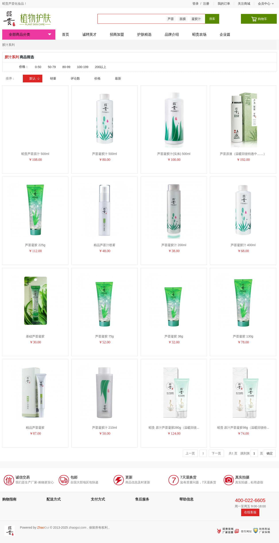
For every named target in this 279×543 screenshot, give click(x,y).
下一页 (216, 453)
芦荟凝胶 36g (174, 336)
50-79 (52, 67)
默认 (34, 78)
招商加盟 (117, 34)
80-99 (66, 67)
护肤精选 (144, 34)
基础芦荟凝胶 (35, 336)
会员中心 (266, 3)
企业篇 (225, 34)
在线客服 (250, 512)
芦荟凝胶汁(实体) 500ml (173, 154)
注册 (206, 3)
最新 (118, 78)
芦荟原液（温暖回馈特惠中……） (243, 154)
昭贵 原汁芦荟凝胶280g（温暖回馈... (174, 427)
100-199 (82, 67)
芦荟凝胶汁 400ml (243, 245)
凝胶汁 (196, 19)
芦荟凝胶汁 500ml (104, 154)
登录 (195, 3)
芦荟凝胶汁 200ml (173, 245)
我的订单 (224, 3)
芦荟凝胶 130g (243, 336)
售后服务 (142, 499)
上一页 (190, 453)
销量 (53, 78)
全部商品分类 (30, 34)
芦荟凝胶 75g (104, 336)
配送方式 (53, 499)
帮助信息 (186, 499)
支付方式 (98, 499)
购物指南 (9, 499)
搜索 (212, 18)
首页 (65, 34)
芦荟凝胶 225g (35, 245)
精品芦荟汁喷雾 (104, 245)
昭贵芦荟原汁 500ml (35, 154)
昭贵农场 (199, 34)
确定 (270, 453)
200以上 (100, 67)
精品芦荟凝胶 (35, 427)
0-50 (38, 67)
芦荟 (171, 19)
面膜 (183, 19)
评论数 (75, 78)
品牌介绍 (172, 34)
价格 (97, 78)
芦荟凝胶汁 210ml (104, 427)
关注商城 (244, 3)
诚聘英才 (89, 34)
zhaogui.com (77, 527)
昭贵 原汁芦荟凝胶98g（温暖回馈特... (243, 427)
